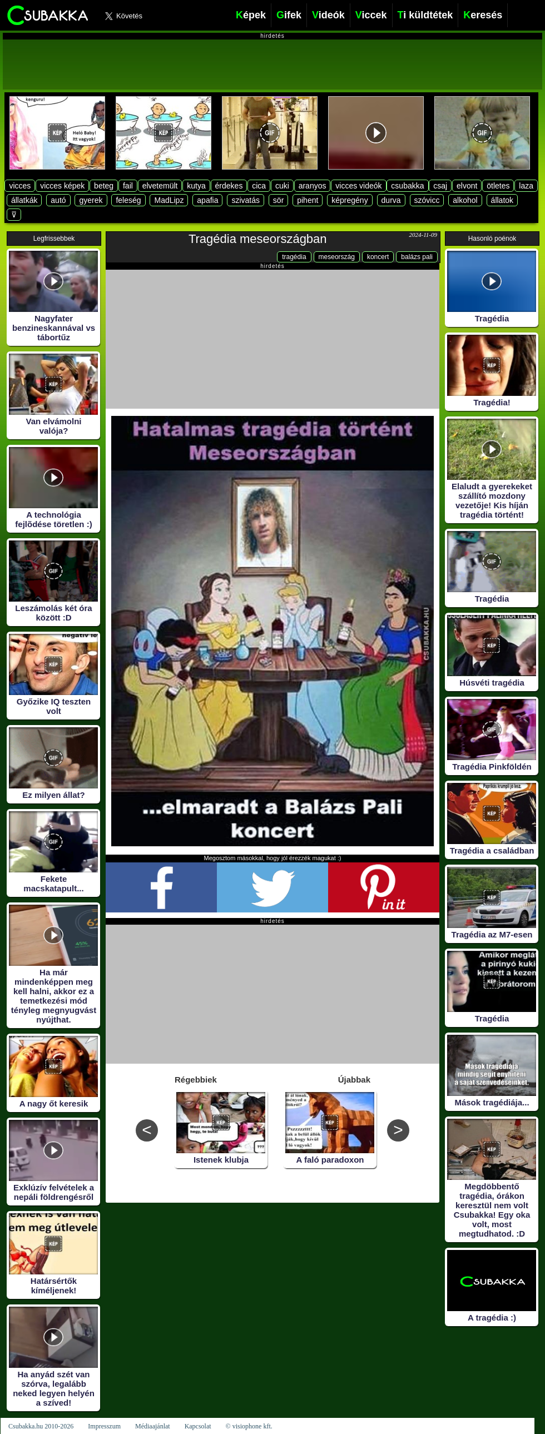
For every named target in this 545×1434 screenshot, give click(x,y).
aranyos (312, 185)
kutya (196, 185)
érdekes (229, 185)
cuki (282, 185)
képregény (349, 200)
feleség (128, 200)
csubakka (407, 185)
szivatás (245, 200)
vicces (20, 185)
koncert (378, 257)
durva (391, 200)
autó (58, 200)
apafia (207, 200)
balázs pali (417, 257)
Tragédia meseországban (258, 239)
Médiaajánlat (152, 1426)
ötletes (498, 185)
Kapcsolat (198, 1426)
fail (128, 185)
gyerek (90, 200)
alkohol (465, 200)
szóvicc (427, 200)
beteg (103, 185)
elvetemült (160, 185)
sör (278, 200)
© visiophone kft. (249, 1426)
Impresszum (104, 1426)
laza (526, 185)
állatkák (24, 200)
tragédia (294, 257)
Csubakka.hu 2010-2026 (40, 1426)
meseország (337, 257)
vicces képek (62, 185)
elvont (467, 185)
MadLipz (169, 200)
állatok (502, 200)
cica (259, 185)
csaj (440, 185)
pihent (307, 200)
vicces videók (358, 185)
